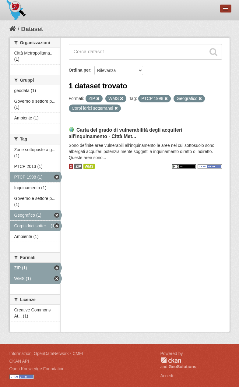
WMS (89, 166)
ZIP (78, 166)
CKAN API (19, 361)
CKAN (170, 360)
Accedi (166, 375)
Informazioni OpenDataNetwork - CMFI (46, 353)
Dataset (32, 29)
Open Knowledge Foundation (37, 368)
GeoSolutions (182, 366)
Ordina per (79, 70)
